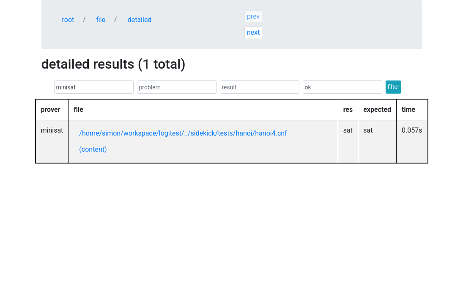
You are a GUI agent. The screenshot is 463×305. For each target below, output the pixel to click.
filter (394, 86)
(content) (93, 149)
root (68, 20)
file (100, 20)
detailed (140, 20)
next (253, 32)
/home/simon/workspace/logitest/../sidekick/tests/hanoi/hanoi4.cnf (183, 133)
